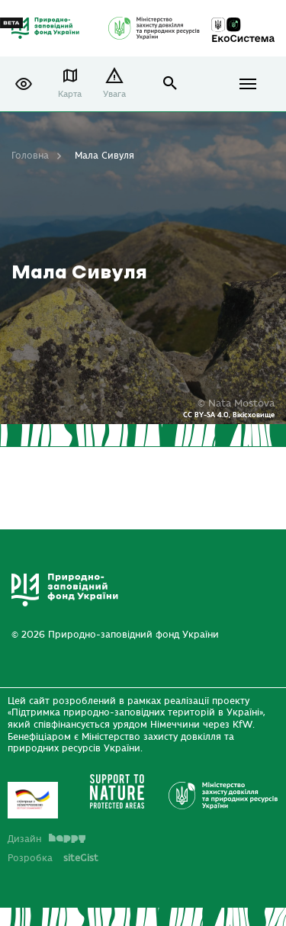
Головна (30, 155)
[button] (23, 84)
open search (170, 83)
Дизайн (46, 839)
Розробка (53, 858)
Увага (114, 94)
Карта (70, 94)
